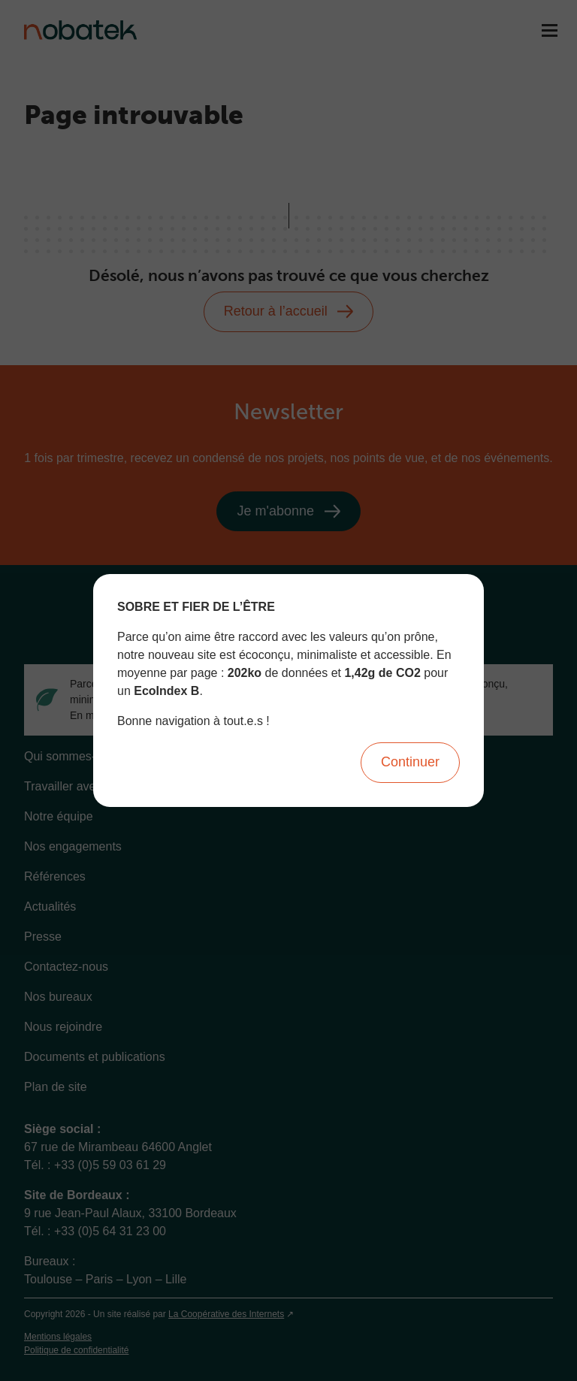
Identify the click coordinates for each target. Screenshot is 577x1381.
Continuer (410, 761)
